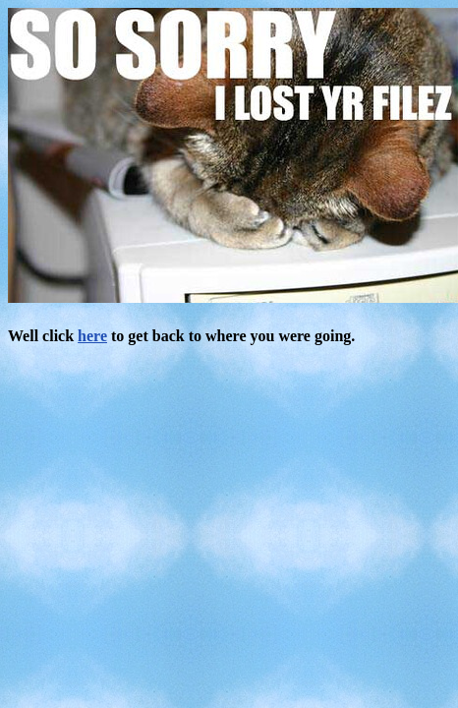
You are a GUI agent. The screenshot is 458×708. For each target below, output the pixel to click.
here (92, 335)
